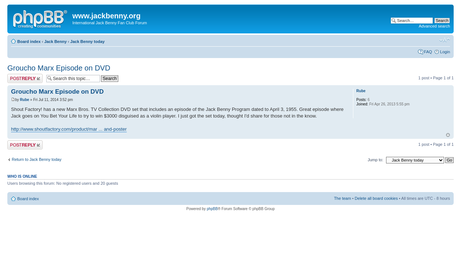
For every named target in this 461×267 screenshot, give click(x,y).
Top (448, 135)
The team (342, 198)
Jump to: (375, 160)
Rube (24, 100)
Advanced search (434, 26)
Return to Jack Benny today (36, 159)
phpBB (212, 209)
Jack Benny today (87, 41)
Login (445, 52)
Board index (29, 41)
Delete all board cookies (376, 198)
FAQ (428, 52)
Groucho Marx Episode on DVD (58, 68)
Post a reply (25, 78)
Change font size (444, 40)
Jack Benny (55, 41)
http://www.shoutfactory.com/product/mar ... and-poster (69, 129)
